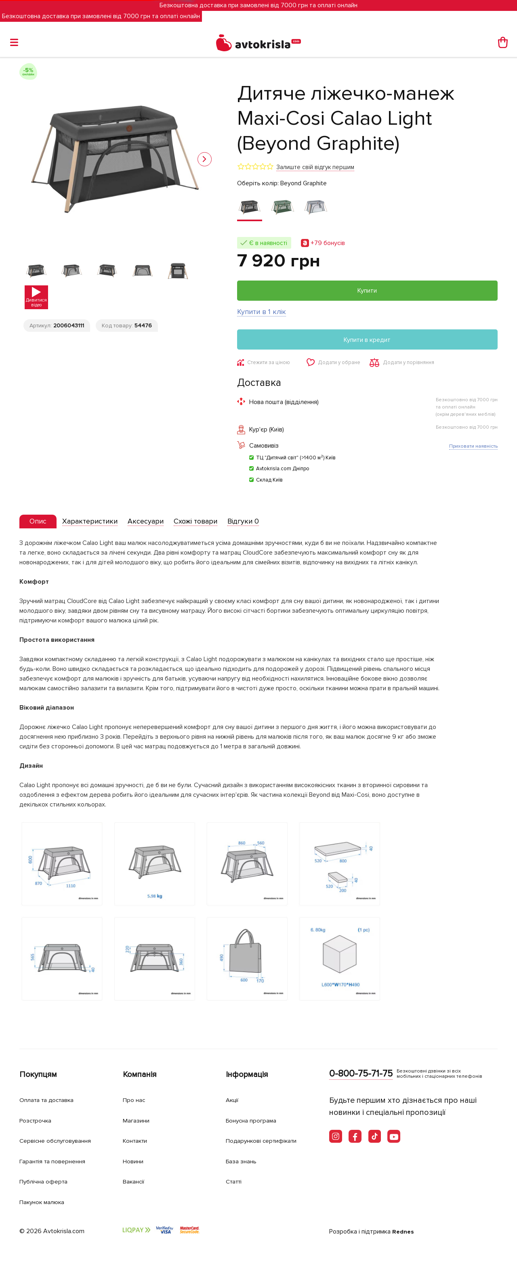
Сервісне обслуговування (60, 1141)
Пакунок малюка (46, 1202)
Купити (367, 291)
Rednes (403, 1232)
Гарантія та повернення (57, 1161)
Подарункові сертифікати (267, 1141)
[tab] (40, 523)
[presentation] (40, 523)
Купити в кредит (367, 340)
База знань (244, 1161)
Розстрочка (38, 1120)
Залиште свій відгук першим (315, 167)
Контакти (138, 1141)
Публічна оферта (46, 1181)
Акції (233, 1100)
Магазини (139, 1120)
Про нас (135, 1100)
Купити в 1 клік (261, 311)
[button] (205, 159)
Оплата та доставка (50, 1100)
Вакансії (136, 1181)
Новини (135, 1161)
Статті (235, 1181)
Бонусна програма (255, 1120)
